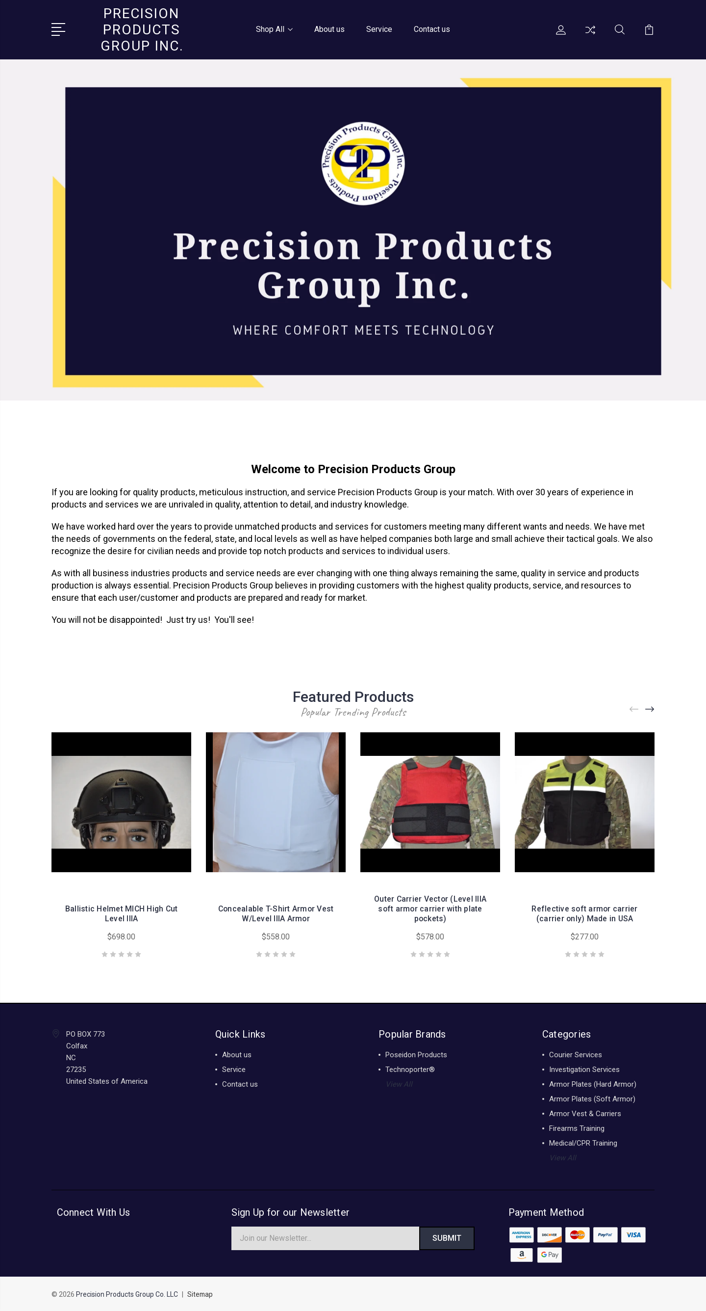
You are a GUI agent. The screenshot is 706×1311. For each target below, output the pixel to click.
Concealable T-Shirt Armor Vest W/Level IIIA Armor (275, 912)
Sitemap (200, 1294)
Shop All (274, 28)
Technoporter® (410, 1068)
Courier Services (575, 1053)
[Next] (650, 708)
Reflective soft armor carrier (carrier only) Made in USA (584, 912)
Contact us (432, 28)
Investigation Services (584, 1068)
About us (329, 28)
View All (398, 1083)
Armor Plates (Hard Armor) (592, 1083)
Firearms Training (577, 1127)
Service (379, 28)
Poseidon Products (416, 1053)
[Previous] (634, 708)
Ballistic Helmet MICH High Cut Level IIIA (121, 912)
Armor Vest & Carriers (585, 1112)
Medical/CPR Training (583, 1142)
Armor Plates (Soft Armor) (592, 1098)
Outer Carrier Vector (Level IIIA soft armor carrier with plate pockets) (430, 907)
